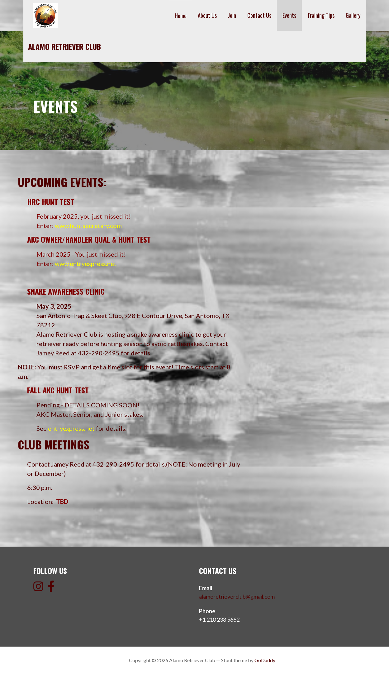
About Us (207, 15)
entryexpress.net (71, 428)
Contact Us (259, 15)
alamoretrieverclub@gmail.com (237, 596)
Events (289, 15)
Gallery (353, 15)
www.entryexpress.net (85, 263)
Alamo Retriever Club (64, 46)
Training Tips (320, 15)
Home (181, 16)
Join (232, 15)
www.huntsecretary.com (88, 225)
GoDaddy (264, 660)
